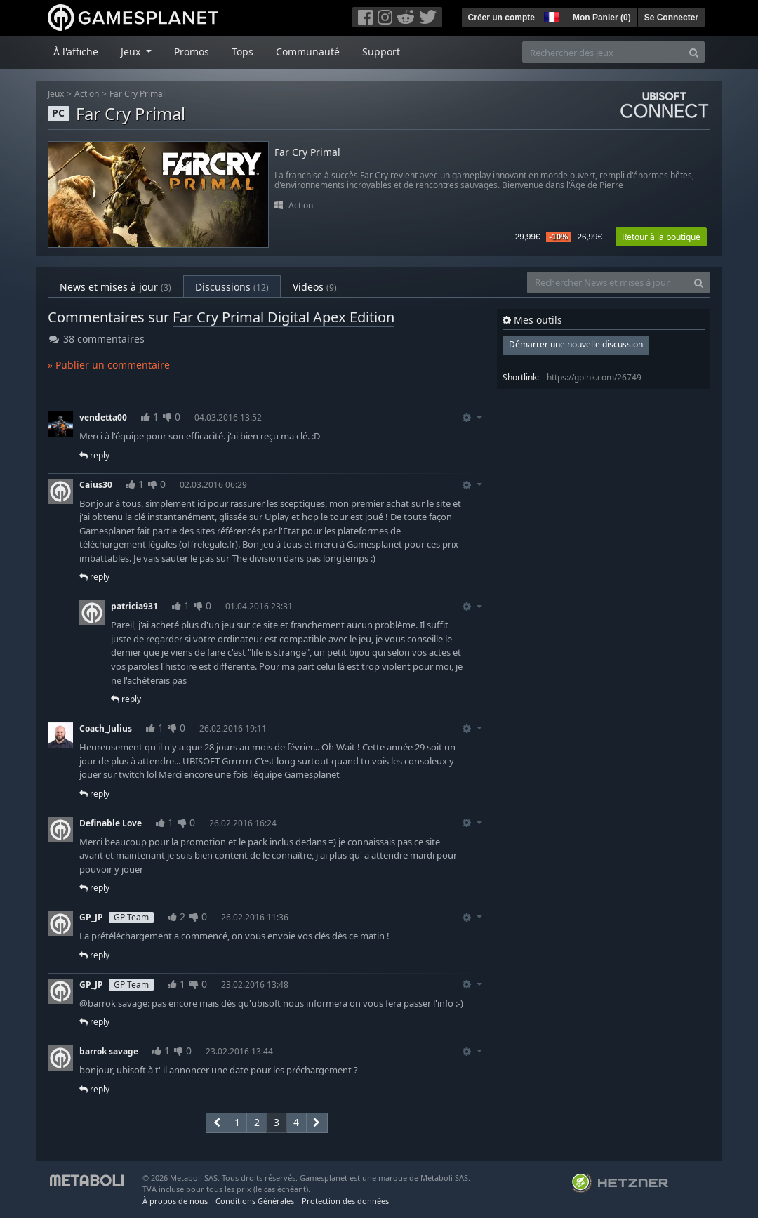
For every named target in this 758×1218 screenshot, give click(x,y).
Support (381, 51)
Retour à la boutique (661, 237)
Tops (242, 51)
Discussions (232, 286)
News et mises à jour (115, 286)
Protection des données (345, 1201)
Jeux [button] (132, 51)
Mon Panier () (602, 17)
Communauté (308, 51)
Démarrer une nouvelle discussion (576, 344)
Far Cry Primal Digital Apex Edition (283, 316)
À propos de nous (175, 1201)
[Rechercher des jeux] (603, 52)
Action (86, 93)
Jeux (56, 93)
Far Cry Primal (137, 93)
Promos (191, 51)
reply (94, 455)
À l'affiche (75, 51)
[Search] (694, 52)
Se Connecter (671, 17)
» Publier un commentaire (109, 364)
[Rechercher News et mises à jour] (608, 282)
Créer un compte (501, 17)
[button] (550, 15)
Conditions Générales (254, 1201)
